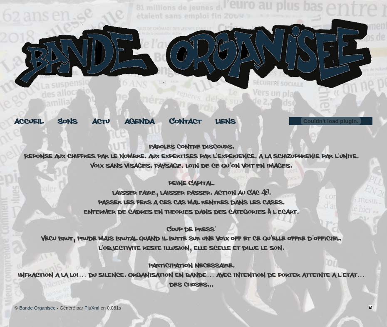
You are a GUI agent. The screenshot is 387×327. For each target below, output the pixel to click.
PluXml (91, 307)
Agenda (139, 121)
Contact (185, 121)
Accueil (29, 121)
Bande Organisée (37, 307)
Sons (67, 121)
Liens (226, 121)
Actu (101, 121)
